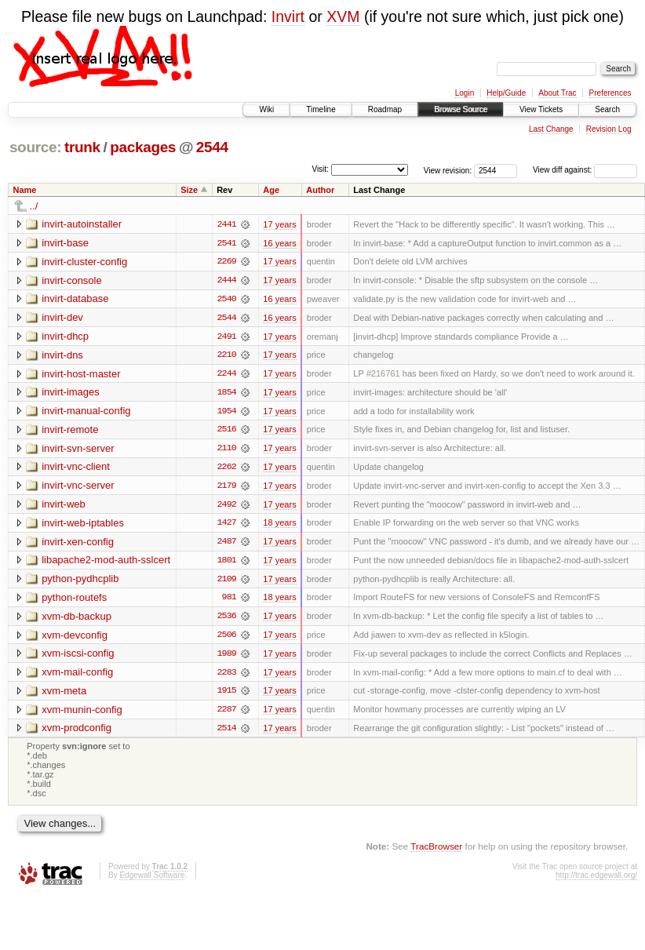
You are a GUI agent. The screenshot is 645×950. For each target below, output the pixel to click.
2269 (226, 262)
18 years (279, 525)
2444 (226, 281)
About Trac (557, 93)
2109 (226, 582)
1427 (226, 525)
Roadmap (385, 109)
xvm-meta (64, 695)
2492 (226, 506)
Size (189, 190)
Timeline (320, 109)
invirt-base (65, 243)
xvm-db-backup (76, 619)
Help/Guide (506, 93)
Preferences (610, 93)
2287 (226, 714)
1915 (226, 695)
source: (35, 147)
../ (34, 206)
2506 (226, 638)
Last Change (551, 129)
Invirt (287, 16)
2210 (226, 356)
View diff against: (585, 170)
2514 (226, 732)
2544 (212, 147)
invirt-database (75, 299)
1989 (226, 657)
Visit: (320, 169)
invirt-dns (62, 356)
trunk (82, 147)
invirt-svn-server (78, 450)
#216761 (383, 375)
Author (320, 190)
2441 (226, 224)
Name (25, 190)
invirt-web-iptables (83, 525)
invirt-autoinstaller (82, 224)
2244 (226, 375)
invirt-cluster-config (84, 262)
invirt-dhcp (65, 337)
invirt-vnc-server (78, 487)
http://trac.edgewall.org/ (596, 880)
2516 (226, 431)
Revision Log (609, 129)
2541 (226, 243)
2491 (226, 337)
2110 (226, 450)
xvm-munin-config (82, 713)
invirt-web (64, 506)
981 (229, 601)
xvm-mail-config (77, 676)
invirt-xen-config (78, 544)
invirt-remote (70, 431)
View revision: (448, 170)
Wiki (266, 109)
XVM (342, 16)
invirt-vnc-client (76, 469)
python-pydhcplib (80, 582)
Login (464, 93)
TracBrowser (436, 851)
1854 (226, 394)
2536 (226, 619)
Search (607, 109)
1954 (226, 412)
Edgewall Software (151, 880)
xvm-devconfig (75, 638)
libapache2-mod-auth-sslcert (106, 563)
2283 (226, 676)
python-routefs (74, 600)
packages (143, 147)
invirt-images (71, 393)
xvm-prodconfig (76, 732)
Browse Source (460, 109)
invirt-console (72, 280)
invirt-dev (62, 318)
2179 (226, 488)
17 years (279, 224)
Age (271, 190)
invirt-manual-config (86, 412)
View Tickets (541, 109)
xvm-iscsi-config (78, 657)
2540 (226, 299)
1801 (226, 563)
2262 (226, 469)
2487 (226, 544)
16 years (279, 243)
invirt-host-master (81, 374)
